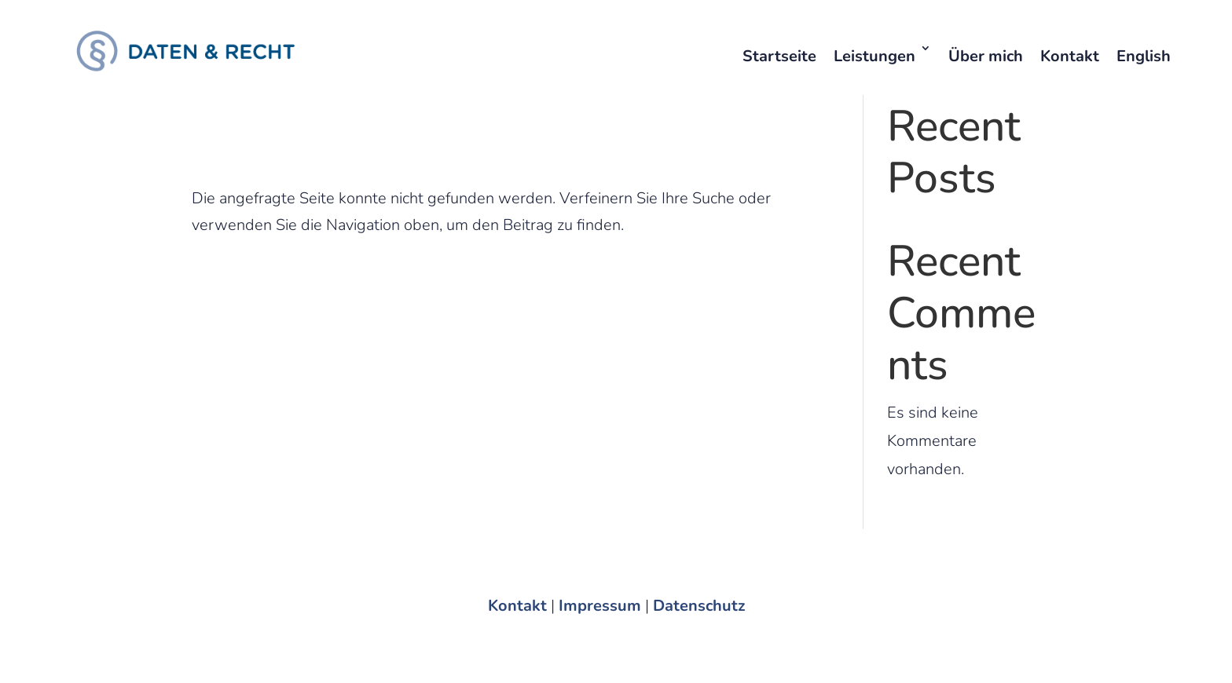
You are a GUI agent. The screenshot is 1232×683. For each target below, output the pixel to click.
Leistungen (874, 56)
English (1143, 56)
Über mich (985, 56)
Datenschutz (699, 605)
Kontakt (1069, 56)
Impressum (600, 605)
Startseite (779, 56)
